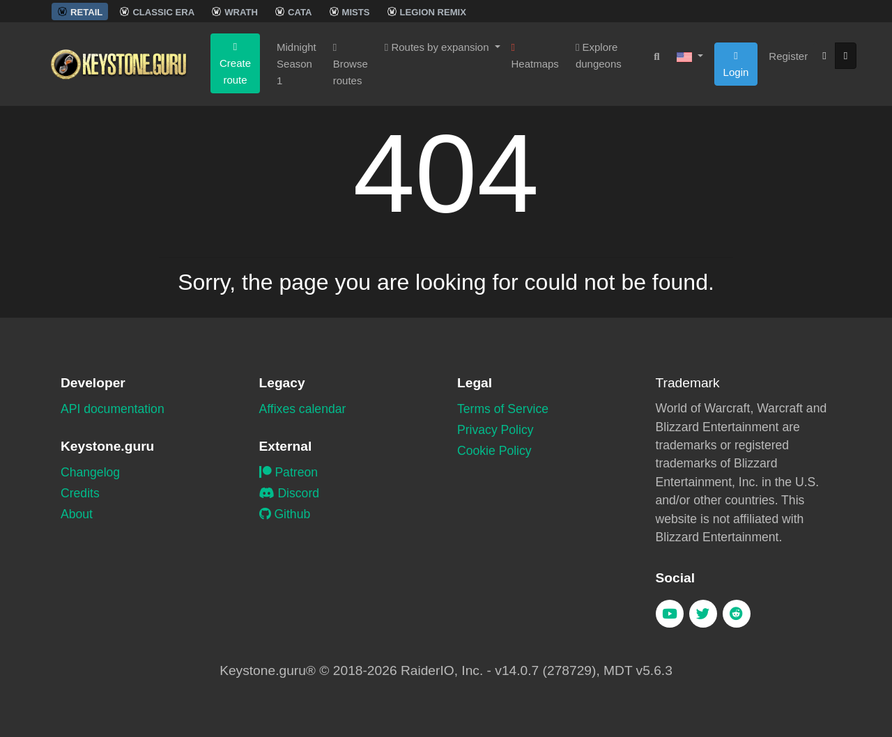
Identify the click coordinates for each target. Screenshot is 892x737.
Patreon (288, 472)
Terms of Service (502, 409)
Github (285, 514)
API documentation (112, 409)
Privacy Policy (495, 430)
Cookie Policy (494, 451)
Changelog (90, 472)
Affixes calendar (302, 409)
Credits (80, 493)
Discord (289, 493)
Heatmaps (535, 56)
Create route (235, 64)
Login (736, 64)
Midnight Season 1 (296, 63)
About (77, 514)
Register (788, 56)
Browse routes (350, 64)
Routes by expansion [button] (438, 47)
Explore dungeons (599, 55)
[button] (690, 56)
